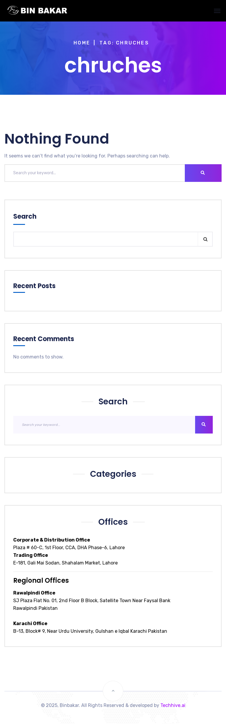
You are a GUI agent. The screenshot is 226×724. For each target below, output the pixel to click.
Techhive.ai (172, 705)
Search (24, 216)
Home (82, 43)
